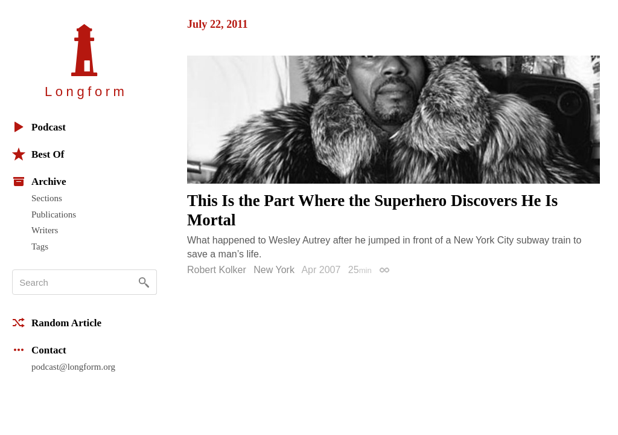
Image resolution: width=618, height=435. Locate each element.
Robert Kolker (216, 270)
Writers (44, 230)
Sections (46, 198)
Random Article (56, 322)
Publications (53, 214)
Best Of (38, 154)
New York (274, 270)
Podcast (39, 127)
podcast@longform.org (73, 367)
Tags (39, 246)
